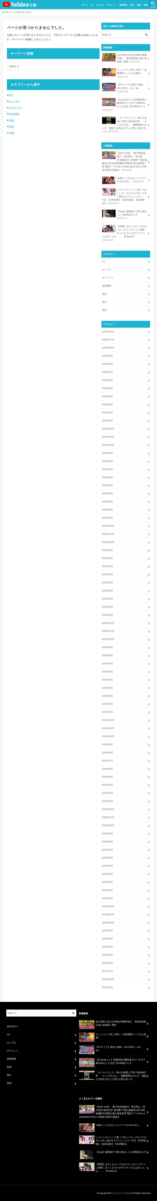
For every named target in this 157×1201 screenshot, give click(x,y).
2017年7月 (107, 971)
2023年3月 (107, 599)
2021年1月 (107, 801)
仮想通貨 (123, 5)
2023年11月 (108, 534)
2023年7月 (107, 566)
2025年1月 (107, 420)
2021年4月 (107, 785)
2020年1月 (107, 898)
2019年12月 (108, 906)
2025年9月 (107, 356)
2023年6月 (107, 574)
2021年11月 (108, 728)
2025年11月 (108, 339)
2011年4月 (107, 987)
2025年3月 (107, 404)
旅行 (132, 5)
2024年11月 (108, 437)
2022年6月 (107, 671)
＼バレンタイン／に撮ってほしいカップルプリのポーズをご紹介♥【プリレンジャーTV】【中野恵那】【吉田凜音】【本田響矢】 (124, 196)
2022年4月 (107, 688)
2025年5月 (107, 388)
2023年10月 (108, 542)
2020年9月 (107, 833)
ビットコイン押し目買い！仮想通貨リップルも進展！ (124, 73)
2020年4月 (107, 874)
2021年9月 (107, 744)
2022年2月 (107, 704)
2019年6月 (107, 938)
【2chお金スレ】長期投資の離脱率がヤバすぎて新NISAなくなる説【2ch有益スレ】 (124, 104)
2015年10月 (108, 979)
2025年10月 (108, 348)
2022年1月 (107, 712)
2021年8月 (107, 752)
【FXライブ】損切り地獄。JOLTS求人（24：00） (123, 88)
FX (91, 5)
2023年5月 (107, 582)
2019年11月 (108, 914)
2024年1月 (107, 518)
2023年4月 (107, 590)
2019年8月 (107, 930)
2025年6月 (107, 380)
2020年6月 (107, 857)
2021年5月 (107, 777)
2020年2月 (107, 890)
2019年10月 (108, 922)
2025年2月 (107, 412)
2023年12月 (108, 526)
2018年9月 (107, 963)
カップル (100, 5)
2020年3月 (107, 882)
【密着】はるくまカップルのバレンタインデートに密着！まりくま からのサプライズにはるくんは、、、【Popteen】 (124, 233)
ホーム (85, 5)
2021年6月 (107, 769)
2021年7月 (107, 760)
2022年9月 (107, 647)
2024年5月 (107, 485)
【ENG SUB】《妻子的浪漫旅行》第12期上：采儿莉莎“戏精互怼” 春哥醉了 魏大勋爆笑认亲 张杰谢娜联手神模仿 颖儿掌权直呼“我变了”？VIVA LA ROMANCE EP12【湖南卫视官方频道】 (124, 161)
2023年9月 (107, 550)
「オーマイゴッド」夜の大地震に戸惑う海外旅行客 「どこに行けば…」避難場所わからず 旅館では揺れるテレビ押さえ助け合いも (124, 124)
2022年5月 (107, 679)
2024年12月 (108, 428)
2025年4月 (107, 396)
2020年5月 (107, 866)
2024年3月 (107, 501)
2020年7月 (107, 850)
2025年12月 (108, 331)
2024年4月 (107, 493)
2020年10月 (108, 825)
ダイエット (112, 5)
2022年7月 (107, 663)
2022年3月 (107, 696)
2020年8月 (107, 841)
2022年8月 (107, 655)
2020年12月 (108, 809)
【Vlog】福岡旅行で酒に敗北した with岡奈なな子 (124, 215)
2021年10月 (108, 736)
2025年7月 (107, 372)
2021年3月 (107, 793)
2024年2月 (107, 509)
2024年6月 (107, 477)
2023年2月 (107, 607)
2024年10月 (108, 445)
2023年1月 (107, 615)
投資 (146, 5)
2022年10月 (108, 639)
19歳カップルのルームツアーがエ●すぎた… (124, 180)
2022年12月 (108, 623)
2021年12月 (108, 720)
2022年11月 (108, 631)
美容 (139, 5)
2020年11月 (108, 817)
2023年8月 (107, 558)
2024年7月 (107, 469)
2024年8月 (107, 461)
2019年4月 (107, 947)
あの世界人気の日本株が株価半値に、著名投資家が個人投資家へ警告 (124, 58)
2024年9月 (107, 453)
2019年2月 (107, 955)
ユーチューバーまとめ (122, 1193)
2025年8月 (107, 364)
